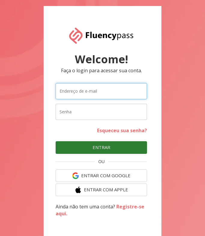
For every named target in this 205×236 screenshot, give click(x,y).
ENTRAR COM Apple (101, 190)
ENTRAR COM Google (101, 175)
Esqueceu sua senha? (122, 130)
